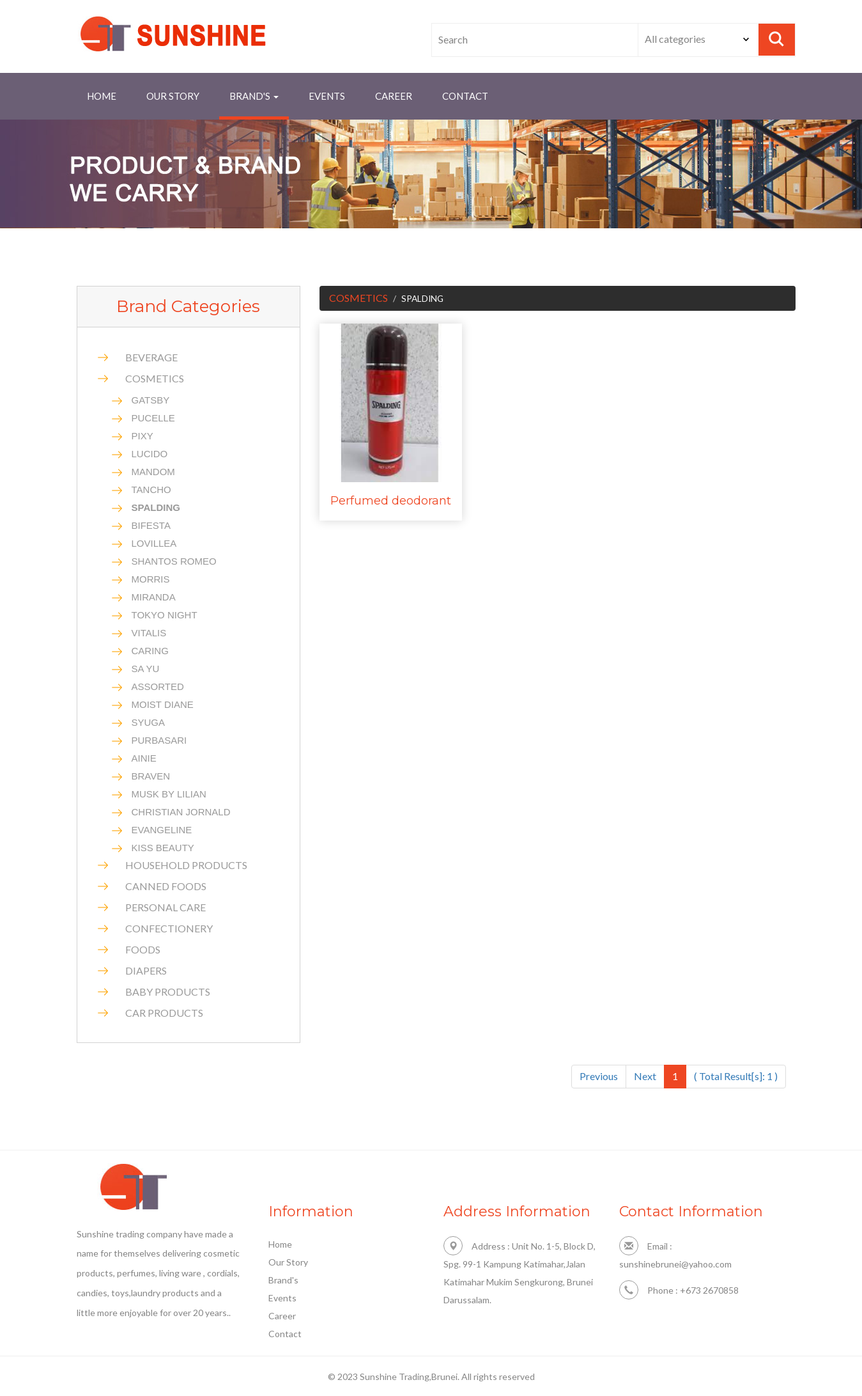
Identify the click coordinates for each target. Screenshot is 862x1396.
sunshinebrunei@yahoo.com (675, 1264)
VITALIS (149, 632)
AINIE (144, 758)
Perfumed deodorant (390, 501)
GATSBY (151, 400)
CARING (150, 650)
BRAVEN (151, 776)
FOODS (142, 949)
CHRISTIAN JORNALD (181, 811)
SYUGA (148, 722)
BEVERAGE (151, 357)
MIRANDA (154, 597)
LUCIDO (150, 453)
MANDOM (153, 471)
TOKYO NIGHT (164, 614)
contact (465, 96)
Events (327, 96)
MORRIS (151, 579)
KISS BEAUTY (163, 847)
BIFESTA (151, 525)
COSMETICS (154, 378)
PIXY (142, 435)
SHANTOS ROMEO (174, 561)
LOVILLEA (154, 543)
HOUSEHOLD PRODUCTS (186, 865)
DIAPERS (146, 970)
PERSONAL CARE (165, 907)
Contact (285, 1333)
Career (393, 96)
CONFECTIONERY (169, 928)
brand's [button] (254, 96)
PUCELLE (153, 417)
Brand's (283, 1279)
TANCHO (151, 489)
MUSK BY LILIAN (169, 793)
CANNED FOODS (165, 886)
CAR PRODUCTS (164, 1013)
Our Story (172, 96)
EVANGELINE (162, 829)
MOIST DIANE (163, 704)
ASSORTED (158, 686)
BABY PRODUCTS (167, 991)
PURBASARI (159, 740)
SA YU (146, 668)
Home (101, 96)
